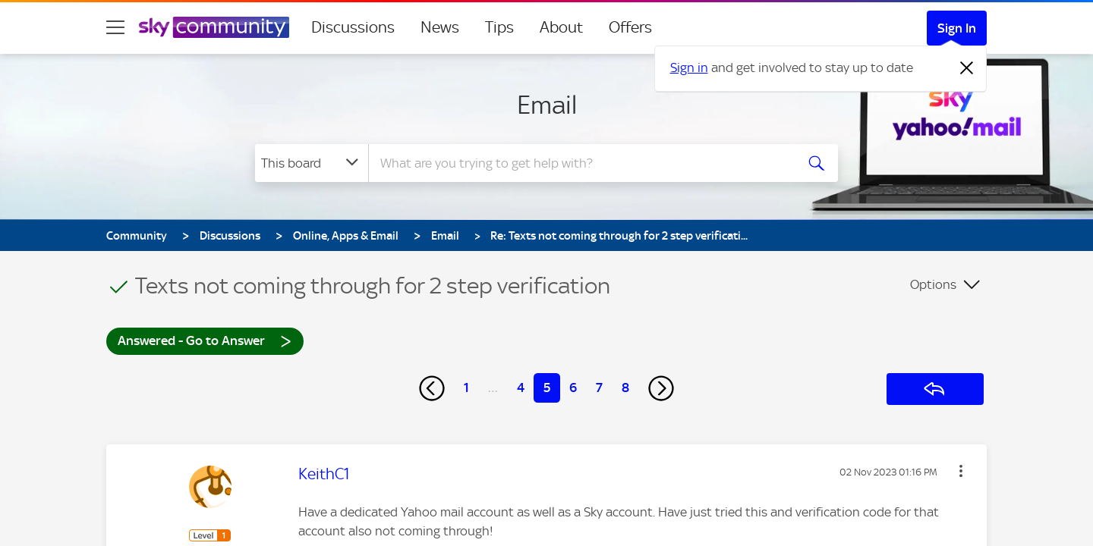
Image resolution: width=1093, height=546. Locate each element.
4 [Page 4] (520, 387)
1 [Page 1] (466, 387)
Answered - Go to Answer (205, 340)
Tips (499, 27)
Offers (630, 27)
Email (547, 104)
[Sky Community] (214, 27)
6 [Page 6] (573, 387)
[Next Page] (661, 388)
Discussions (353, 27)
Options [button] (933, 284)
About (561, 27)
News (440, 27)
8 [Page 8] (625, 387)
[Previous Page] (432, 388)
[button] (961, 471)
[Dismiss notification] (967, 68)
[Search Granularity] (311, 163)
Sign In (956, 28)
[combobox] (580, 163)
